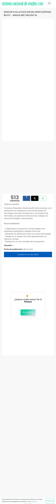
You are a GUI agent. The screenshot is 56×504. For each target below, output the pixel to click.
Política (34, 501)
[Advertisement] (28, 51)
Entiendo (50, 501)
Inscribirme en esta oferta (27, 254)
